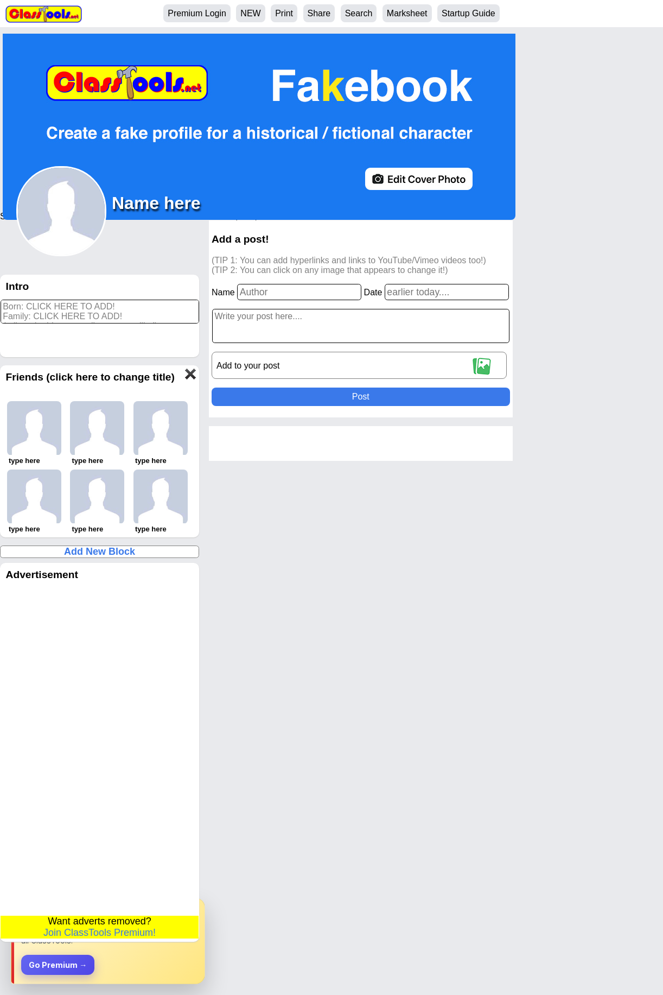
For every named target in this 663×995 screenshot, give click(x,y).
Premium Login (197, 13)
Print (284, 13)
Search (359, 13)
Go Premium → (58, 964)
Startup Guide (468, 13)
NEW (250, 13)
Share (319, 13)
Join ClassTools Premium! (99, 932)
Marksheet (407, 13)
